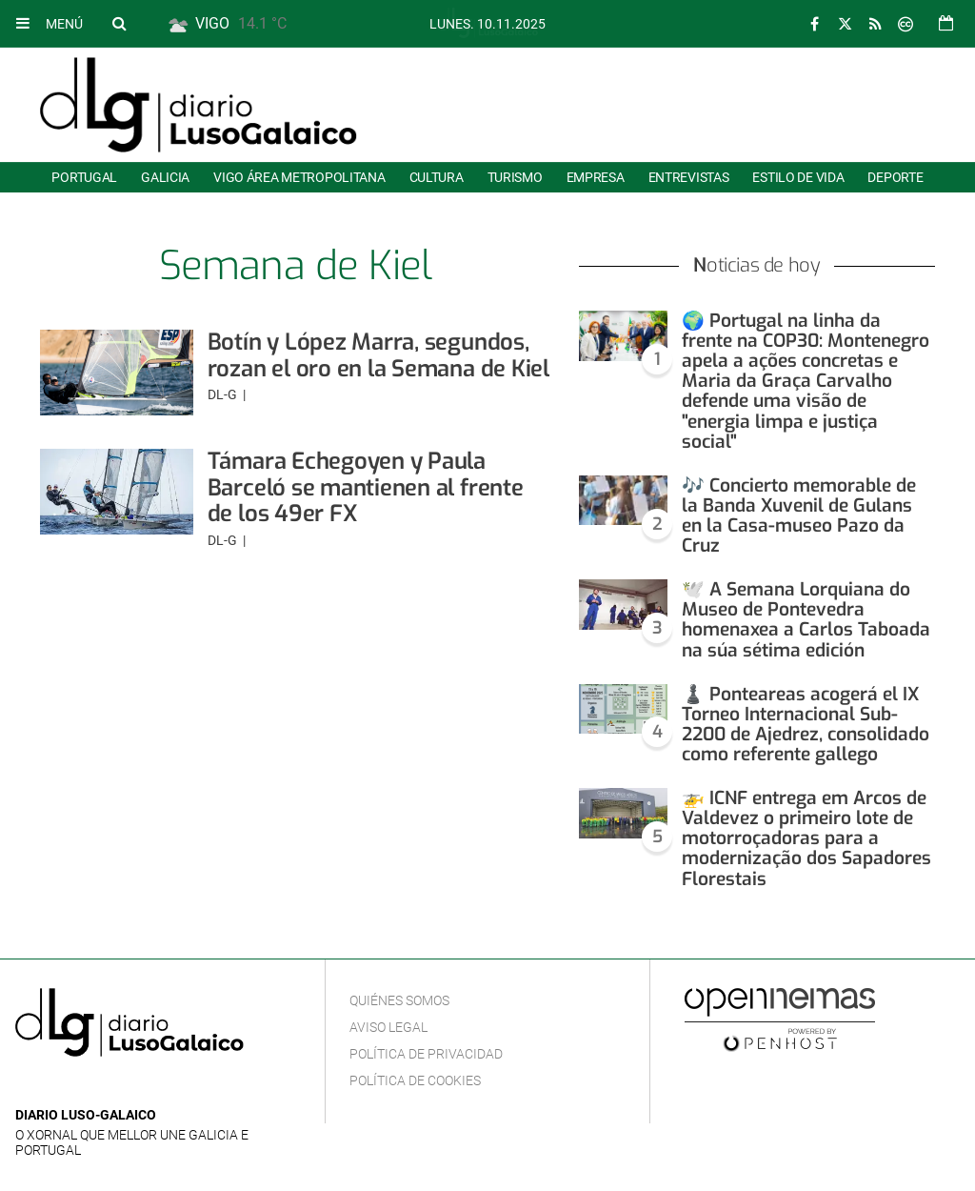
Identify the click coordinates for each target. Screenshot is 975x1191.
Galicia (165, 177)
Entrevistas (688, 177)
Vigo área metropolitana (299, 177)
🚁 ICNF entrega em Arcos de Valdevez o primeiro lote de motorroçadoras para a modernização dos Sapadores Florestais (806, 838)
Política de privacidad (426, 1053)
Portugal (84, 177)
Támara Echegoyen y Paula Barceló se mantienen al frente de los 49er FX (366, 487)
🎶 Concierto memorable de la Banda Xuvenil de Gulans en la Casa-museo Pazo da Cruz (799, 515)
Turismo (515, 177)
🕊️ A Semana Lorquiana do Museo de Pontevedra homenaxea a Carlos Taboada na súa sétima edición (806, 619)
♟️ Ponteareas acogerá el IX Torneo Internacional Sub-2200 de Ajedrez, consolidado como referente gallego (805, 724)
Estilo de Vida (798, 177)
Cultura (436, 177)
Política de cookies (415, 1080)
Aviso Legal (388, 1027)
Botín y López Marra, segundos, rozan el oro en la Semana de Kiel (378, 355)
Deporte (895, 177)
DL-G (224, 394)
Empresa (596, 177)
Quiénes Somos (399, 1000)
